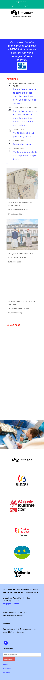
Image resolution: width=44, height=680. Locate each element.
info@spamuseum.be (22, 2)
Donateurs (6, 667)
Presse (5, 659)
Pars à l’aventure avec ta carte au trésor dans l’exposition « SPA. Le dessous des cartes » (25, 96)
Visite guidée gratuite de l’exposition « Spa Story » (25, 155)
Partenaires (7, 663)
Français (12, 6)
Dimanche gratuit (22, 144)
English (26, 6)
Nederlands (19, 6)
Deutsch (32, 6)
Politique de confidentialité (22, 678)
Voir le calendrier (12, 164)
